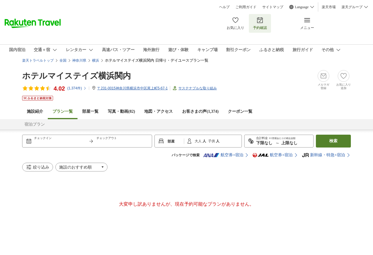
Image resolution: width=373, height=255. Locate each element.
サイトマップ (272, 7)
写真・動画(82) (121, 111)
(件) (77, 88)
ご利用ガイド (245, 7)
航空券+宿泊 (223, 155)
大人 (199, 141)
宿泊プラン (34, 124)
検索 (333, 141)
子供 (212, 141)
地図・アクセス (158, 111)
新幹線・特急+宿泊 (323, 155)
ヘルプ (224, 7)
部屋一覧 (90, 111)
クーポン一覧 (240, 111)
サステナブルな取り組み (197, 88)
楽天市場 (329, 7)
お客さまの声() (200, 111)
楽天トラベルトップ (38, 60)
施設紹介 (35, 111)
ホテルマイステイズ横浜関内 (76, 75)
